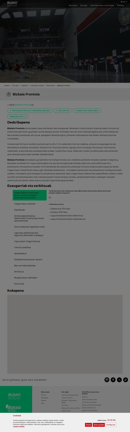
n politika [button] (18, 426)
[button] (109, 420)
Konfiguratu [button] (111, 425)
